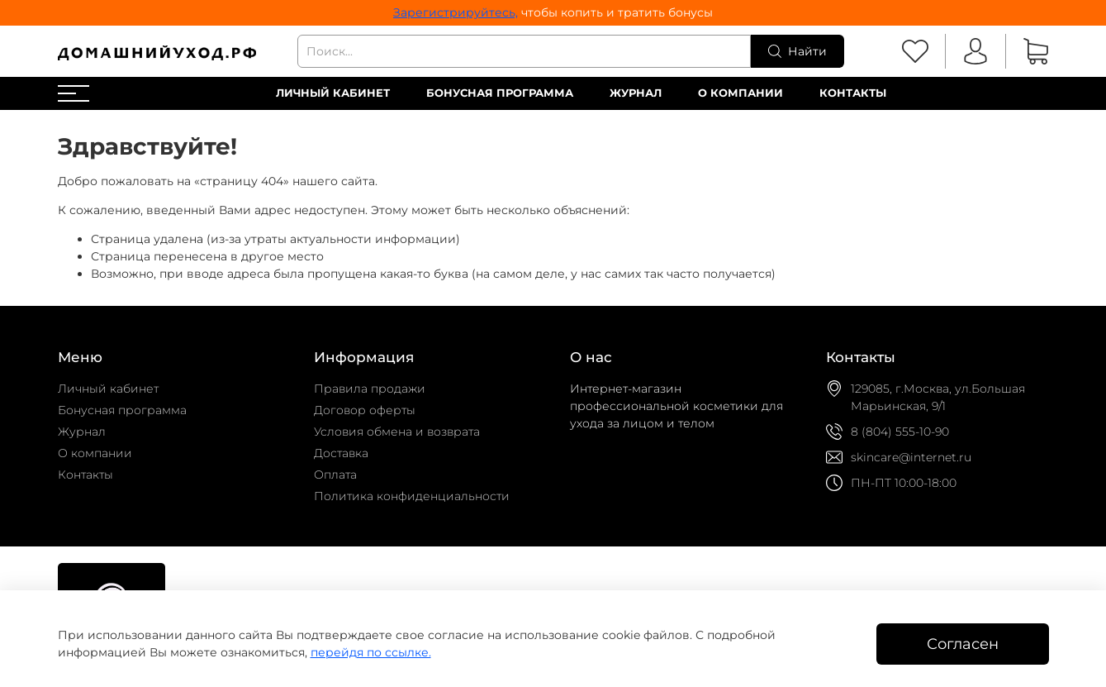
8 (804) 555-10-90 (900, 431)
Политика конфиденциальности (412, 496)
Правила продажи (369, 388)
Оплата (335, 474)
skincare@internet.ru (911, 457)
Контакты (852, 93)
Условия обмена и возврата (397, 431)
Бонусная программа (499, 93)
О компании (740, 93)
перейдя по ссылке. (371, 652)
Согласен (963, 643)
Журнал (636, 93)
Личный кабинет (333, 93)
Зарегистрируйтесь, (455, 12)
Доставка (341, 453)
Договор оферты (364, 410)
